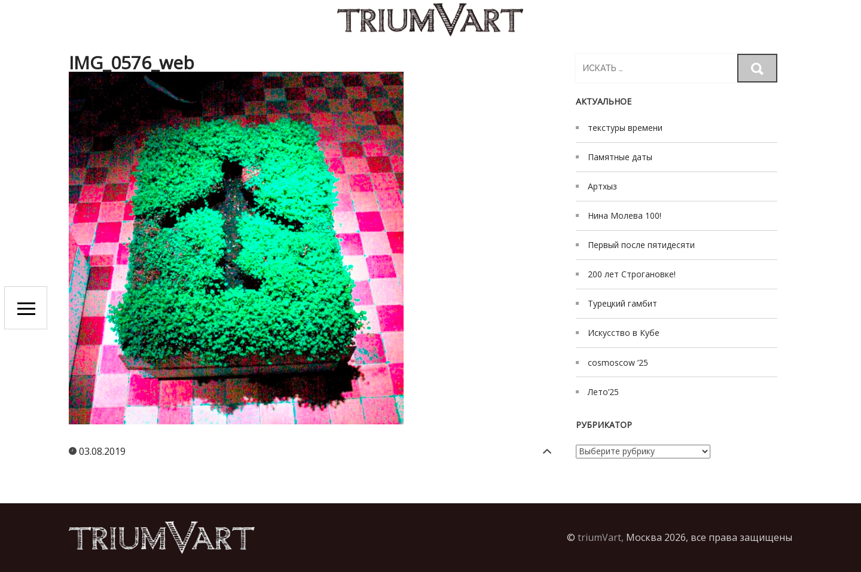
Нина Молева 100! (624, 215)
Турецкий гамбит (622, 303)
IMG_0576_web (131, 62)
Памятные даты (620, 157)
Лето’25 (603, 391)
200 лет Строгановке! (632, 274)
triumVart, (601, 537)
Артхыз (602, 186)
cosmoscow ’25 (618, 362)
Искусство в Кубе (624, 332)
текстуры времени (625, 127)
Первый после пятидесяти (641, 244)
